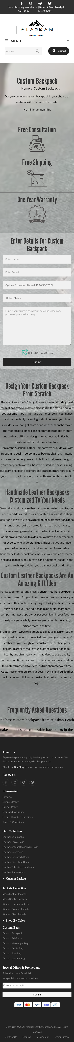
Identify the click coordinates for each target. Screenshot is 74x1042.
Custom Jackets (14, 878)
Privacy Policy (10, 806)
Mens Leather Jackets (14, 893)
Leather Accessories (13, 872)
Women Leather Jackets (16, 904)
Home (25, 88)
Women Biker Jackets (14, 914)
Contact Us (11, 1036)
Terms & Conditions (13, 822)
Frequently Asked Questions (18, 817)
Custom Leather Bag (14, 958)
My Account (42, 1036)
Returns (26, 1036)
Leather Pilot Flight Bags (16, 862)
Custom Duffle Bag (13, 948)
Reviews (7, 796)
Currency (25, 11)
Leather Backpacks (13, 836)
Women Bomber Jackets (16, 909)
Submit (37, 362)
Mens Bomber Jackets (15, 899)
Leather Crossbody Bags (16, 857)
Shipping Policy (11, 801)
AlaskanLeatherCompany (39, 1026)
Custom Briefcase (12, 938)
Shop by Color (14, 920)
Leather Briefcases (13, 851)
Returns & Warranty (13, 812)
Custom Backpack (13, 933)
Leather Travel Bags (13, 841)
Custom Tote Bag (12, 953)
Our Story (19, 767)
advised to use (50, 654)
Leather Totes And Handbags (18, 867)
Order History (62, 1036)
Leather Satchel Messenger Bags (20, 846)
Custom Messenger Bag (16, 943)
